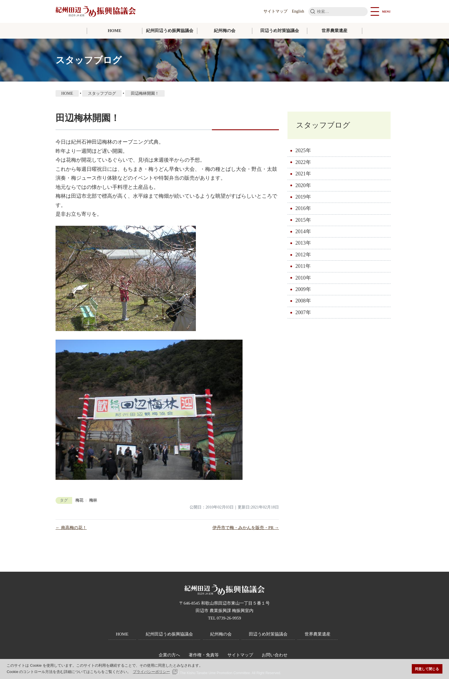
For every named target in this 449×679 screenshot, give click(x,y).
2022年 (303, 162)
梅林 (93, 500)
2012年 (303, 255)
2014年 (303, 231)
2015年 (303, 220)
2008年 (303, 301)
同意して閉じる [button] (427, 669)
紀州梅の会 (224, 30)
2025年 (303, 150)
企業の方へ (169, 655)
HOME (114, 30)
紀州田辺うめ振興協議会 (169, 30)
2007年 (303, 312)
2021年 (303, 174)
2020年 (303, 185)
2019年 (303, 197)
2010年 (303, 278)
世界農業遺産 (334, 30)
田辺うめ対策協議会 (279, 30)
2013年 (303, 243)
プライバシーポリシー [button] (151, 672)
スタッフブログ (323, 125)
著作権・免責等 (204, 655)
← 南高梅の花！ (71, 527)
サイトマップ (275, 11)
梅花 (79, 500)
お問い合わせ (274, 655)
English (298, 11)
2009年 (303, 289)
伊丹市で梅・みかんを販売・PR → (245, 527)
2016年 (303, 208)
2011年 (303, 266)
